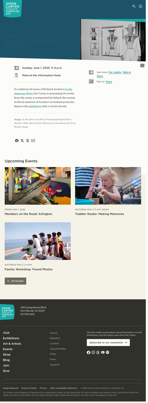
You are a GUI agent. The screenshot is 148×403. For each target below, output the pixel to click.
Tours (109, 81)
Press (53, 359)
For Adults (115, 72)
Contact (54, 343)
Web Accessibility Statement (63, 388)
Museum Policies (29, 388)
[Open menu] (140, 6)
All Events (17, 281)
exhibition (35, 106)
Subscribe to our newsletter (106, 342)
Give (6, 371)
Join (6, 365)
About (53, 333)
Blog (6, 360)
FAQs (53, 354)
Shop (6, 354)
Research (55, 338)
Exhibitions (11, 338)
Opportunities (58, 348)
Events (8, 349)
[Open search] (134, 6)
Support (54, 364)
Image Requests (10, 388)
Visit (6, 333)
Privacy (43, 388)
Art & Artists (12, 344)
